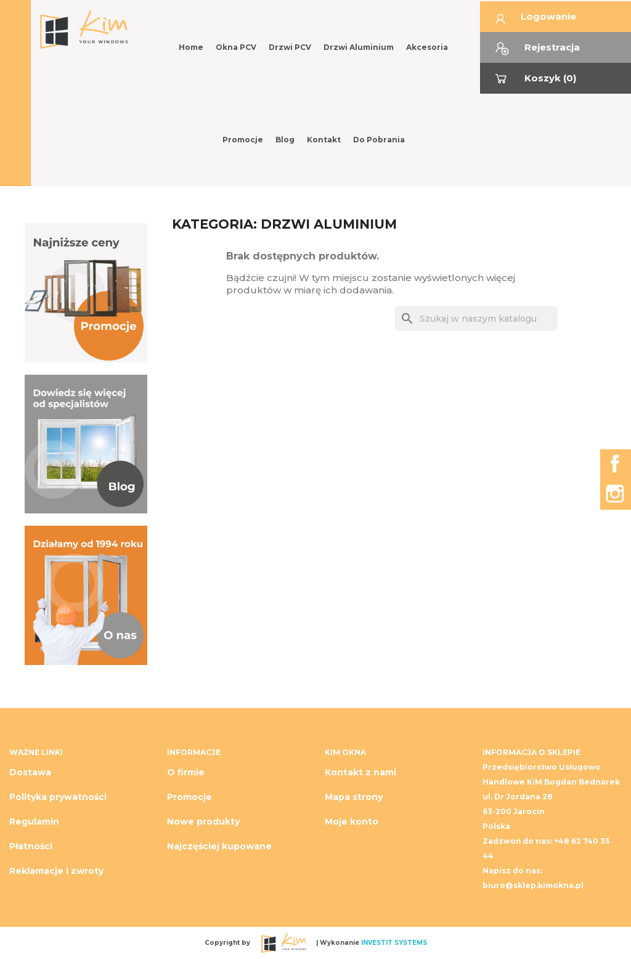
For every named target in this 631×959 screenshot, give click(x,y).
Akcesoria (427, 47)
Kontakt (324, 139)
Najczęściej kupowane (219, 846)
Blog (285, 139)
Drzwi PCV (290, 47)
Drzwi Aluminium (359, 47)
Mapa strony (354, 796)
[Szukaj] (476, 318)
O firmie (186, 772)
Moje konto (351, 821)
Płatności (30, 846)
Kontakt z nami (360, 772)
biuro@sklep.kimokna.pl (533, 885)
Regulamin (34, 821)
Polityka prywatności (58, 796)
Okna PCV (236, 47)
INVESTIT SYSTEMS (394, 942)
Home (191, 47)
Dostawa (30, 772)
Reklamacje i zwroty (56, 870)
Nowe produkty (203, 821)
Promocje (242, 139)
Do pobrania (379, 139)
